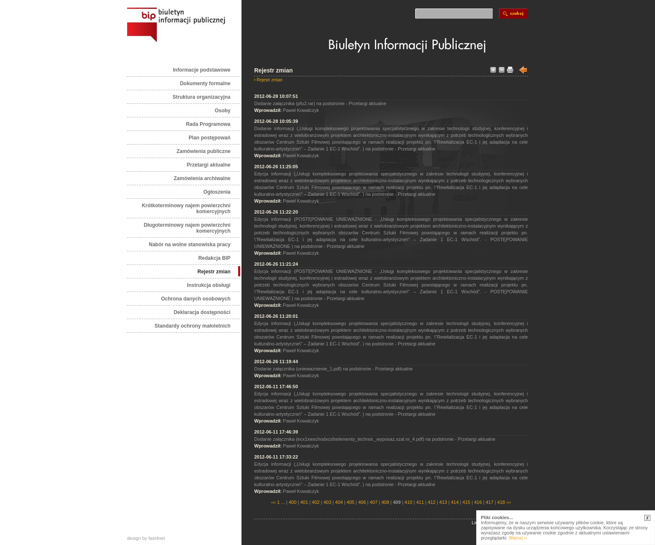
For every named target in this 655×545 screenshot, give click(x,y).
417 (489, 502)
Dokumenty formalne (205, 83)
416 (478, 502)
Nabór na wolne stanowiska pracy (189, 244)
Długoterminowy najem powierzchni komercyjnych (187, 228)
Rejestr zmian (213, 272)
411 (420, 502)
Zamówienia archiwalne (202, 178)
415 (466, 502)
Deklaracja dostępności (202, 312)
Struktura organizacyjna (201, 97)
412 (432, 502)
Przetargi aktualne (208, 165)
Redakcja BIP (214, 258)
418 (501, 502)
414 (454, 502)
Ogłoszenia (216, 192)
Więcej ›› (518, 537)
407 (373, 502)
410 (408, 502)
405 (350, 502)
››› (508, 502)
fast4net (156, 538)
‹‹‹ (273, 502)
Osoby (222, 111)
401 (304, 502)
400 (292, 502)
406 (362, 502)
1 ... (281, 502)
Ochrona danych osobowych (195, 299)
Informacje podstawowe (201, 70)
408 (385, 502)
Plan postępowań (209, 138)
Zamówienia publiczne (203, 151)
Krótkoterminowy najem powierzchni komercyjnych (186, 208)
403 (327, 502)
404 (339, 502)
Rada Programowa (208, 124)
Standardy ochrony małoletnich (192, 326)
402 (315, 502)
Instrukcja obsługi (208, 285)
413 (443, 502)
